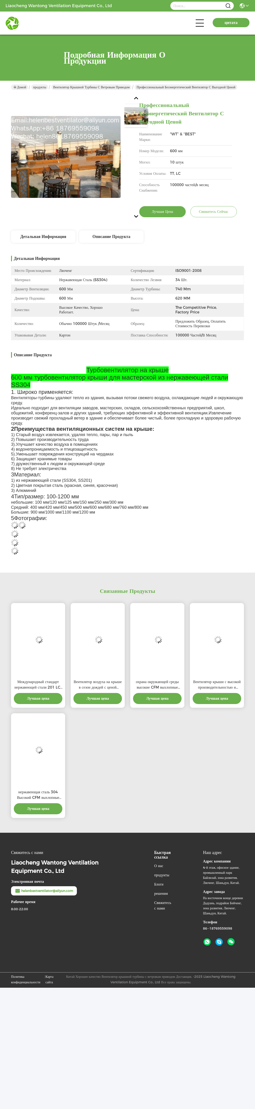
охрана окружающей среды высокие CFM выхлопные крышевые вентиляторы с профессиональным (157, 685)
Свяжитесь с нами (162, 905)
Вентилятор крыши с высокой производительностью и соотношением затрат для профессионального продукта (217, 685)
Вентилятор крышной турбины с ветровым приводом (91, 87)
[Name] (228, 6)
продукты (39, 87)
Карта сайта (49, 979)
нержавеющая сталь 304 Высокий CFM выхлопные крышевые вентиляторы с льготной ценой (38, 795)
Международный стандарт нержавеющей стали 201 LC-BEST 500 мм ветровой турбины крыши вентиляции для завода (38, 685)
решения (161, 893)
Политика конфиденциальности (25, 979)
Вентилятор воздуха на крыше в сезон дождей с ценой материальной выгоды (98, 685)
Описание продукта (111, 236)
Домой (20, 87)
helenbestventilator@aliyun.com (44, 890)
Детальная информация (43, 236)
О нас (158, 866)
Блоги (158, 884)
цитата (231, 22)
